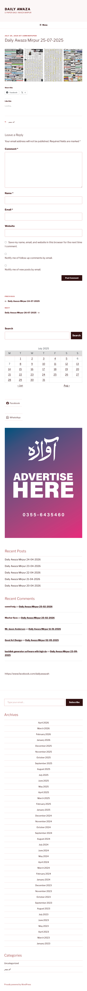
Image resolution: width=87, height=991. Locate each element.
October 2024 (44, 827)
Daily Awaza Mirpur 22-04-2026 (23, 572)
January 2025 (43, 810)
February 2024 (43, 873)
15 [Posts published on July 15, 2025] (20, 369)
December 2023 (43, 885)
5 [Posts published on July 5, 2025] (66, 358)
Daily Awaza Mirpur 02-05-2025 (42, 640)
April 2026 (43, 722)
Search (9, 328)
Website (10, 226)
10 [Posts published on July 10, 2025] (43, 363)
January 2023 (43, 943)
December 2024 (43, 815)
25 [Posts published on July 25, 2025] (55, 374)
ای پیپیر (12, 122)
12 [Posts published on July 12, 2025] (66, 363)
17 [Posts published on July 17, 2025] (43, 369)
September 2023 (43, 903)
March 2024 (43, 868)
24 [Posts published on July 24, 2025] (43, 374)
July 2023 (43, 914)
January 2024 (43, 879)
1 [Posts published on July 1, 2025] (20, 358)
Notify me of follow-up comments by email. (28, 257)
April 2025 (43, 792)
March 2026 (43, 728)
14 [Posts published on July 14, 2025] (9, 369)
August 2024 (43, 839)
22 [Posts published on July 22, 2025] (20, 374)
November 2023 (43, 891)
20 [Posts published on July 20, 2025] (77, 369)
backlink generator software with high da (26, 651)
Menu (43, 25)
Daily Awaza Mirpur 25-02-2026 (35, 606)
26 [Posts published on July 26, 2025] (66, 374)
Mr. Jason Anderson (15, 629)
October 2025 (44, 757)
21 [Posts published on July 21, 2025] (9, 374)
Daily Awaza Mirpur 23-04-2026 (23, 566)
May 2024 (44, 856)
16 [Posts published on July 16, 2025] (32, 369)
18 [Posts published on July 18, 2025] (55, 369)
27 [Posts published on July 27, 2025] (77, 374)
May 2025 (44, 786)
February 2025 (43, 804)
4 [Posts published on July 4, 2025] (55, 358)
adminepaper (29, 36)
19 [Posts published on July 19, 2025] (66, 369)
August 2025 (43, 769)
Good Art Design (13, 640)
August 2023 (43, 908)
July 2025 (43, 775)
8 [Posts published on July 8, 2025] (20, 363)
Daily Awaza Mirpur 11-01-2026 (45, 629)
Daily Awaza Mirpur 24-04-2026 (23, 559)
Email (9, 209)
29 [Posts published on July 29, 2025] (20, 379)
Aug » (67, 385)
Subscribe (74, 702)
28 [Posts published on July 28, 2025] (9, 379)
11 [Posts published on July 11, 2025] (55, 363)
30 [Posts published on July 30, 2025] (32, 379)
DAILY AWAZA (18, 9)
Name (9, 193)
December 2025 (43, 746)
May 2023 (44, 926)
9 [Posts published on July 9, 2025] (32, 363)
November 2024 (43, 821)
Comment (11, 148)
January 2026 (43, 740)
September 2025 (43, 763)
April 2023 (43, 932)
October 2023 (44, 897)
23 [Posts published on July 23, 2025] (32, 374)
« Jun (20, 385)
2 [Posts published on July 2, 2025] (32, 358)
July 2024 (43, 844)
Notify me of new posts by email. (23, 269)
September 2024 (43, 833)
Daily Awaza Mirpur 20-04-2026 (23, 585)
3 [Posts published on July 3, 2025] (43, 358)
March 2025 (43, 798)
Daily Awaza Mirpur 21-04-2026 (22, 579)
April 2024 (43, 862)
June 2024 (43, 850)
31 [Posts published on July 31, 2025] (43, 379)
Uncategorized (11, 963)
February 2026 (43, 734)
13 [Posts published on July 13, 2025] (77, 363)
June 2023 (43, 920)
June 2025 (43, 780)
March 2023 (43, 937)
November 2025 (43, 752)
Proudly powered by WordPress (17, 984)
